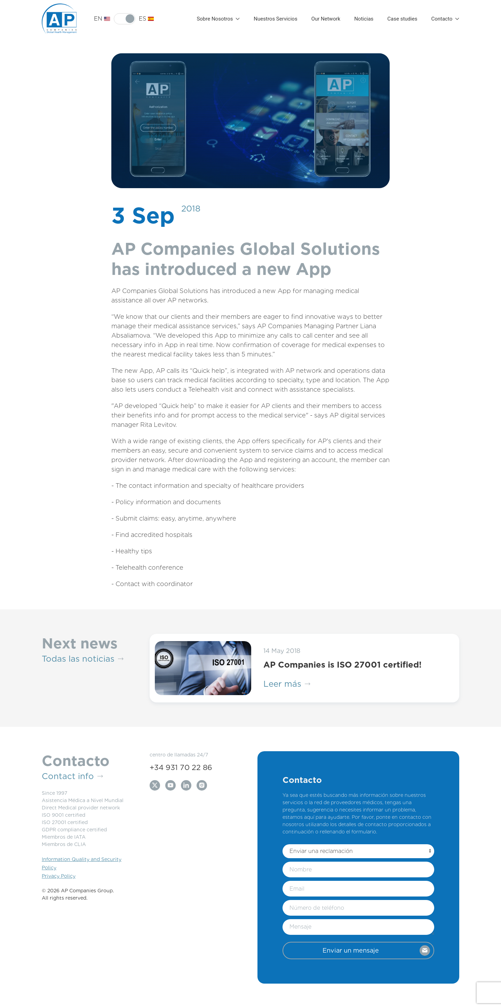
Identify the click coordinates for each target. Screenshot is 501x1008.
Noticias (363, 19)
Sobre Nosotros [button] (218, 19)
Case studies (402, 19)
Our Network (325, 19)
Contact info (72, 776)
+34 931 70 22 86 (181, 767)
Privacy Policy (58, 876)
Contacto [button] (445, 19)
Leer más (286, 684)
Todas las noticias (83, 659)
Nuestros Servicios (275, 19)
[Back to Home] (59, 18)
